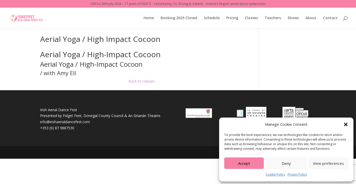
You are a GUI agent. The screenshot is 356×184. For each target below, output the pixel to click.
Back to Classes (141, 81)
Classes (251, 18)
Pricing (232, 18)
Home (149, 18)
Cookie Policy (275, 174)
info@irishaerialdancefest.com (65, 121)
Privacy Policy (297, 174)
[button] (345, 124)
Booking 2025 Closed (179, 18)
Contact (330, 18)
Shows (293, 18)
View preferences (328, 163)
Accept (244, 163)
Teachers (273, 18)
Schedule (212, 18)
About (310, 18)
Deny (286, 163)
